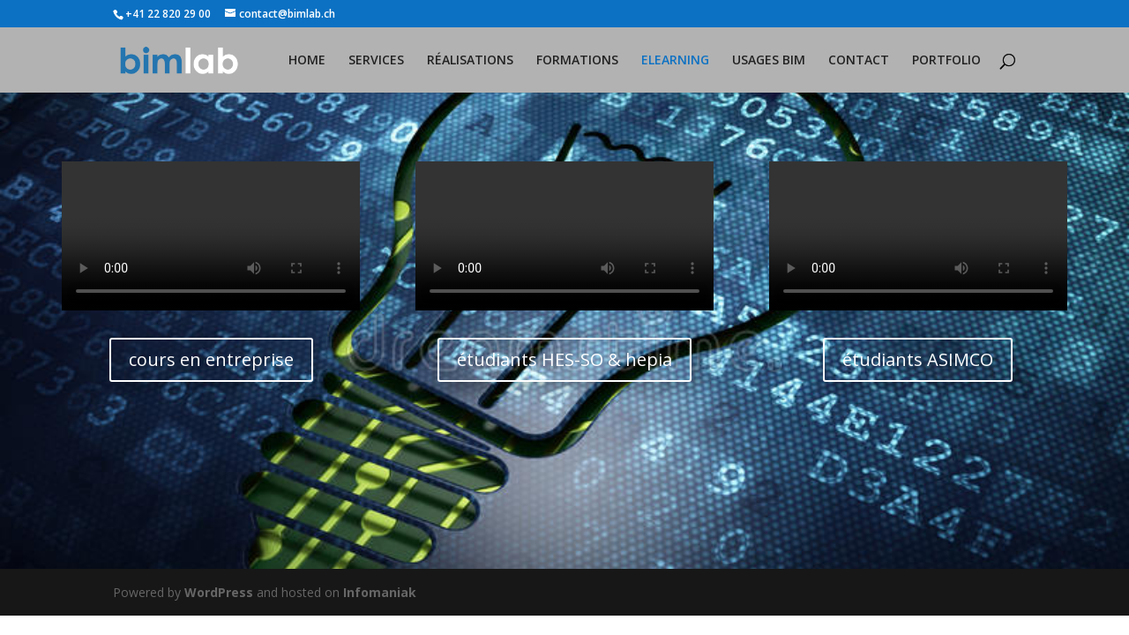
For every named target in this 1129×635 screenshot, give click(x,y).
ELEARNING (675, 61)
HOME (306, 61)
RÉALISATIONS (470, 61)
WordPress (218, 592)
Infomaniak (379, 592)
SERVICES (376, 61)
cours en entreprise (211, 359)
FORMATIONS (577, 61)
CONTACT (858, 61)
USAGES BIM (768, 61)
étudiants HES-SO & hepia (564, 359)
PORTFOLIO (946, 61)
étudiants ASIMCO (917, 359)
